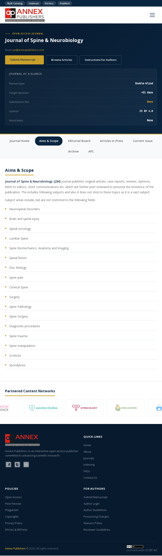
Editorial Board (94, 141)
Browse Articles (61, 60)
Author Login (92, 504)
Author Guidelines (95, 510)
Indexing (89, 465)
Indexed (34, 3)
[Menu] (152, 15)
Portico (49, 3)
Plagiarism (11, 510)
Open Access (13, 497)
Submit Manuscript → (24, 59)
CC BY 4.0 (151, 550)
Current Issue (63, 152)
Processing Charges (96, 517)
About (87, 452)
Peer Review (13, 504)
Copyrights (12, 517)
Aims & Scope (63, 141)
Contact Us (90, 478)
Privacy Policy (13, 523)
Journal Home (33, 141)
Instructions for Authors (100, 60)
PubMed (65, 3)
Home (87, 445)
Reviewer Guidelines (97, 530)
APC (106, 152)
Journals (89, 459)
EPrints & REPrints (16, 530)
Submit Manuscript (95, 497)
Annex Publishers (15, 549)
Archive (88, 152)
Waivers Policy (93, 523)
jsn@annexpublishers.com (28, 50)
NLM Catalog (15, 3)
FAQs (87, 471)
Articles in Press (127, 141)
